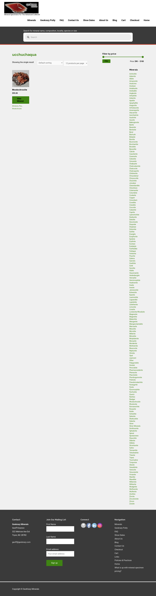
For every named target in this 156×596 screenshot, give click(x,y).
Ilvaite (131, 285)
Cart (123, 20)
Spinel (131, 433)
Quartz (131, 394)
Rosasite (132, 409)
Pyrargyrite (133, 385)
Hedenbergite (134, 275)
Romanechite (134, 407)
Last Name (51, 537)
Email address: (52, 549)
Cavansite (133, 156)
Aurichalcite (133, 115)
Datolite (132, 220)
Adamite (132, 76)
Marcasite (133, 326)
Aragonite (133, 105)
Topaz (131, 458)
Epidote (132, 239)
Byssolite (132, 149)
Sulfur (131, 448)
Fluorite (132, 256)
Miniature (15, 106)
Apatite (132, 101)
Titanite (132, 455)
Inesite (131, 288)
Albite (131, 79)
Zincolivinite (133, 499)
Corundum (133, 200)
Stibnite (132, 441)
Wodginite (133, 487)
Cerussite (133, 161)
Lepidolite (133, 302)
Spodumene (133, 436)
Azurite (132, 120)
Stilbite (132, 443)
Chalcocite (133, 169)
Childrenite (133, 173)
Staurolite (133, 438)
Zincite (131, 496)
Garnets (132, 261)
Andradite (133, 91)
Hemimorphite (134, 280)
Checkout (134, 20)
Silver (131, 424)
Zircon (131, 501)
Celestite (132, 159)
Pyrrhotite (133, 392)
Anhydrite (133, 96)
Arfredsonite (134, 108)
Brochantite (133, 144)
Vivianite (132, 475)
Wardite (132, 477)
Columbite (133, 193)
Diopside (132, 224)
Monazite (132, 341)
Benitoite (132, 130)
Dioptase (132, 227)
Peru (20, 106)
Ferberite (132, 254)
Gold (131, 266)
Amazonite (133, 81)
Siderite (132, 421)
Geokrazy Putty (47, 20)
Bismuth (132, 135)
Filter (106, 61)
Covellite (132, 203)
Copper (132, 198)
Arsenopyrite (134, 110)
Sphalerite (133, 431)
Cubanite (132, 210)
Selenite (132, 416)
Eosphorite (133, 237)
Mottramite (133, 346)
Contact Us (73, 20)
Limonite (132, 307)
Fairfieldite (133, 249)
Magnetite (133, 317)
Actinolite (133, 74)
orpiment (132, 358)
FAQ (62, 20)
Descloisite (133, 222)
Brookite (132, 147)
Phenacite (133, 373)
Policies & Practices (123, 560)
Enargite (132, 234)
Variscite (132, 470)
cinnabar (132, 183)
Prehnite (132, 380)
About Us (103, 20)
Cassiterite (133, 154)
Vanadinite (133, 467)
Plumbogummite (135, 377)
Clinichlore (133, 188)
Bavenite (132, 127)
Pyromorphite (134, 390)
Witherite (132, 484)
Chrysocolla (133, 178)
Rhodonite (133, 404)
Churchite (133, 181)
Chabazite (133, 164)
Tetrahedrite (133, 453)
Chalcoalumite (134, 166)
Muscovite (133, 348)
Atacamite (133, 113)
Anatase (132, 86)
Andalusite (133, 88)
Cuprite (132, 212)
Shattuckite (133, 419)
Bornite (132, 139)
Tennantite (133, 450)
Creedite (132, 205)
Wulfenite (133, 492)
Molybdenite (134, 339)
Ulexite (131, 465)
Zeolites (132, 494)
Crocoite (132, 207)
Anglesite (132, 93)
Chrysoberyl (133, 176)
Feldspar (132, 251)
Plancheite (133, 375)
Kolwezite (133, 292)
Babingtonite (134, 122)
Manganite (133, 322)
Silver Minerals (134, 426)
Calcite (132, 152)
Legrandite (133, 300)
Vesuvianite (133, 472)
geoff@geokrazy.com (21, 542)
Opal (131, 356)
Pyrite (131, 387)
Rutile (131, 411)
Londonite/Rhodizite (137, 312)
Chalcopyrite (134, 171)
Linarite (132, 309)
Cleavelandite (134, 186)
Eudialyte (132, 246)
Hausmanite (134, 273)
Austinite (132, 118)
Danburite (133, 217)
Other (131, 360)
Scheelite (132, 414)
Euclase (132, 244)
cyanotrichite (134, 215)
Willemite (132, 482)
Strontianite (133, 445)
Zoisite (131, 504)
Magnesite (133, 314)
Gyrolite (132, 268)
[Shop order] (50, 62)
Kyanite (132, 295)
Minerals (31, 20)
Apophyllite (133, 103)
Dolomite (132, 229)
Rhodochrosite (17, 109)
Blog (115, 20)
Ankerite (132, 98)
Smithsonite (133, 428)
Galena (132, 258)
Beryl (131, 132)
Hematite (132, 278)
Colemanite (133, 190)
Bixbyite (132, 137)
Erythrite (132, 241)
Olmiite (132, 353)
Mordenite (133, 343)
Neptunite (133, 351)
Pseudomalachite (136, 382)
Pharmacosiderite (136, 370)
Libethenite (133, 305)
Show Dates (89, 20)
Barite (131, 125)
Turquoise (133, 462)
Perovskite (133, 368)
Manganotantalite (136, 324)
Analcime (132, 84)
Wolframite (133, 489)
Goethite (132, 263)
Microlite (132, 331)
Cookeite (132, 195)
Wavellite (132, 479)
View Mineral (20, 100)
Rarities (132, 397)
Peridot (132, 365)
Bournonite (133, 142)
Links (117, 557)
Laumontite (133, 297)
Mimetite (132, 336)
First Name (51, 524)
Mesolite (132, 329)
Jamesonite (133, 290)
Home (147, 20)
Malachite (133, 319)
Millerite (132, 334)
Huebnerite (133, 283)
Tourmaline (133, 460)
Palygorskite (134, 363)
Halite (131, 271)
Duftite (131, 232)
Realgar (132, 399)
